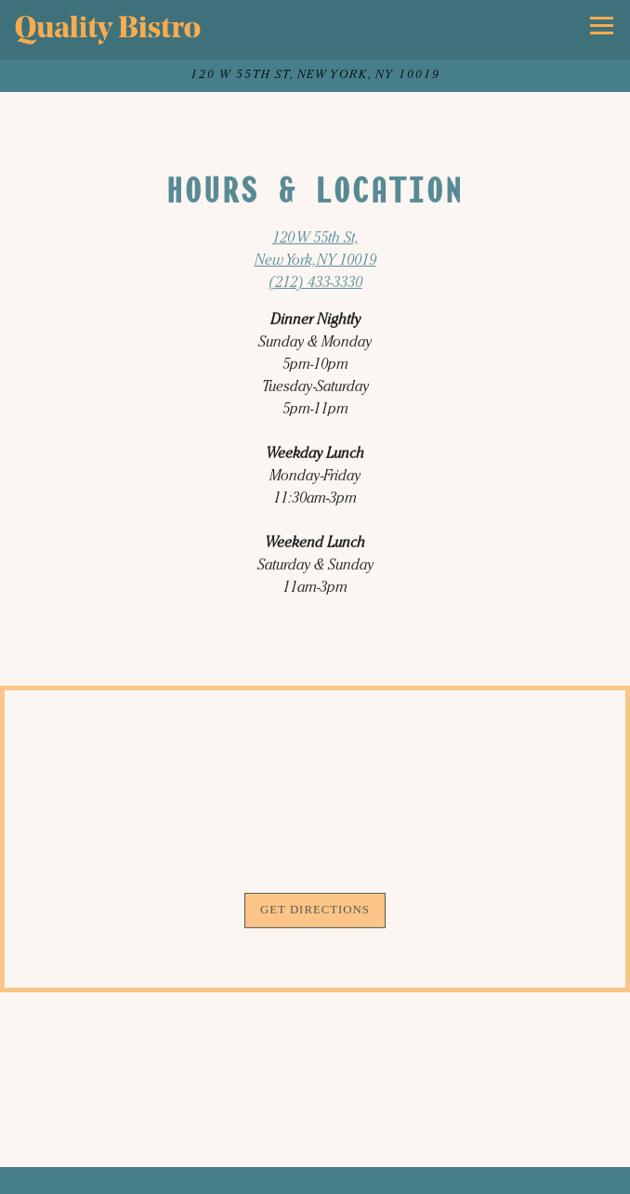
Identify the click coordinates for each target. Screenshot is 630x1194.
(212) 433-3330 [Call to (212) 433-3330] (315, 284)
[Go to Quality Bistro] (315, 76)
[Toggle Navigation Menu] (601, 25)
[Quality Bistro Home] (108, 30)
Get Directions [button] (315, 912)
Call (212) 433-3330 (314, 1176)
